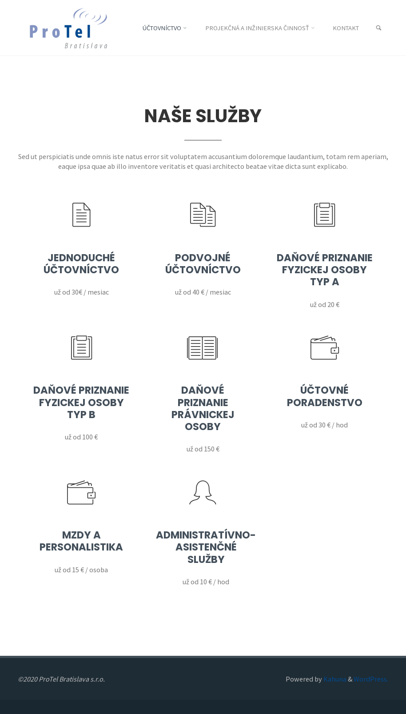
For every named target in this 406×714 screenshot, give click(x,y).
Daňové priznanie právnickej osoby (203, 408)
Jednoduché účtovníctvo (81, 264)
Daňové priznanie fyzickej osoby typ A (325, 270)
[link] (378, 28)
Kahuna (334, 678)
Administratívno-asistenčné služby (206, 547)
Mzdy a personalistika (81, 541)
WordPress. (371, 678)
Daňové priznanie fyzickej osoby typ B (81, 402)
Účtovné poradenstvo (324, 396)
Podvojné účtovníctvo (203, 264)
